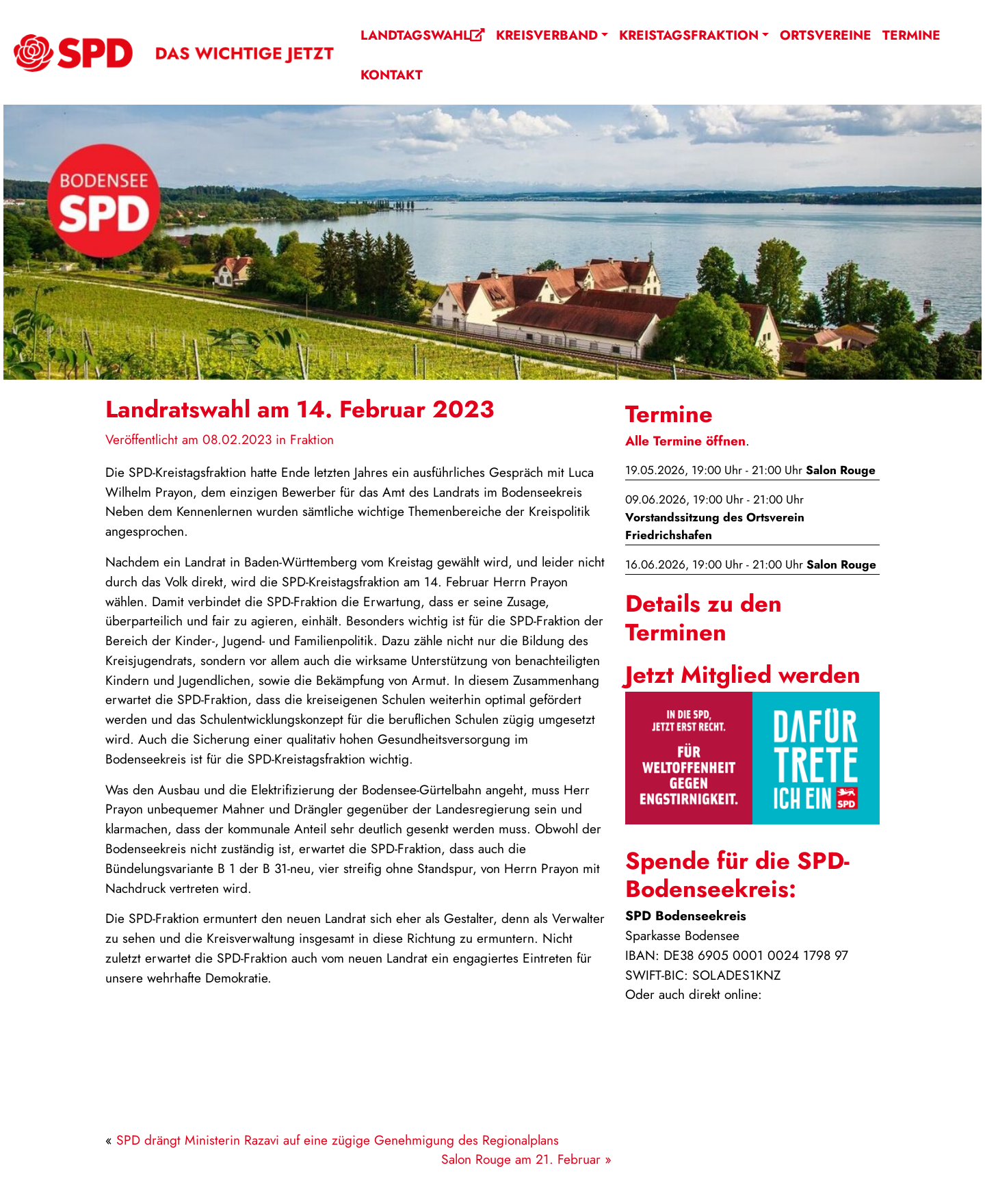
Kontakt (391, 74)
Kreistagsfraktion (689, 34)
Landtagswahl (422, 34)
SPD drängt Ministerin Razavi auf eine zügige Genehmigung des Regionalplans (337, 1139)
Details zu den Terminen (703, 617)
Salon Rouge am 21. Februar (521, 1159)
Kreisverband (547, 34)
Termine (911, 34)
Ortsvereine (825, 34)
